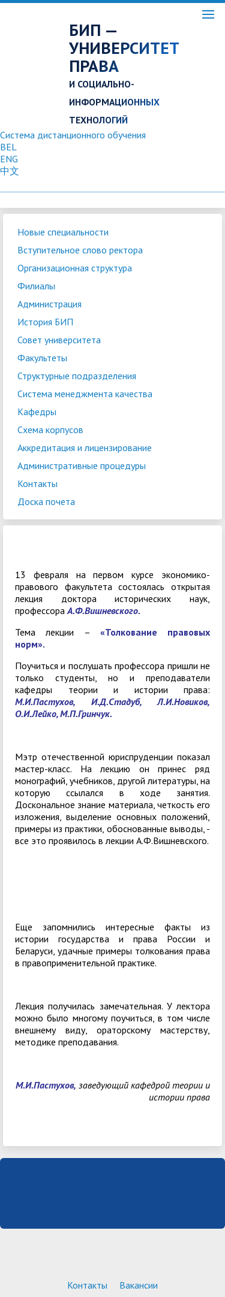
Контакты (37, 483)
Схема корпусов (50, 430)
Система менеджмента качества (84, 394)
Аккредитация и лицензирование (84, 448)
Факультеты (42, 358)
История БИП (45, 322)
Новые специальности (63, 232)
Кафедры (36, 412)
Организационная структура (74, 268)
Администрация (49, 304)
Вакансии (138, 1285)
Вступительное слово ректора (80, 250)
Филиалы (36, 286)
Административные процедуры (81, 465)
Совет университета (59, 340)
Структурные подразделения (76, 376)
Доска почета (46, 501)
